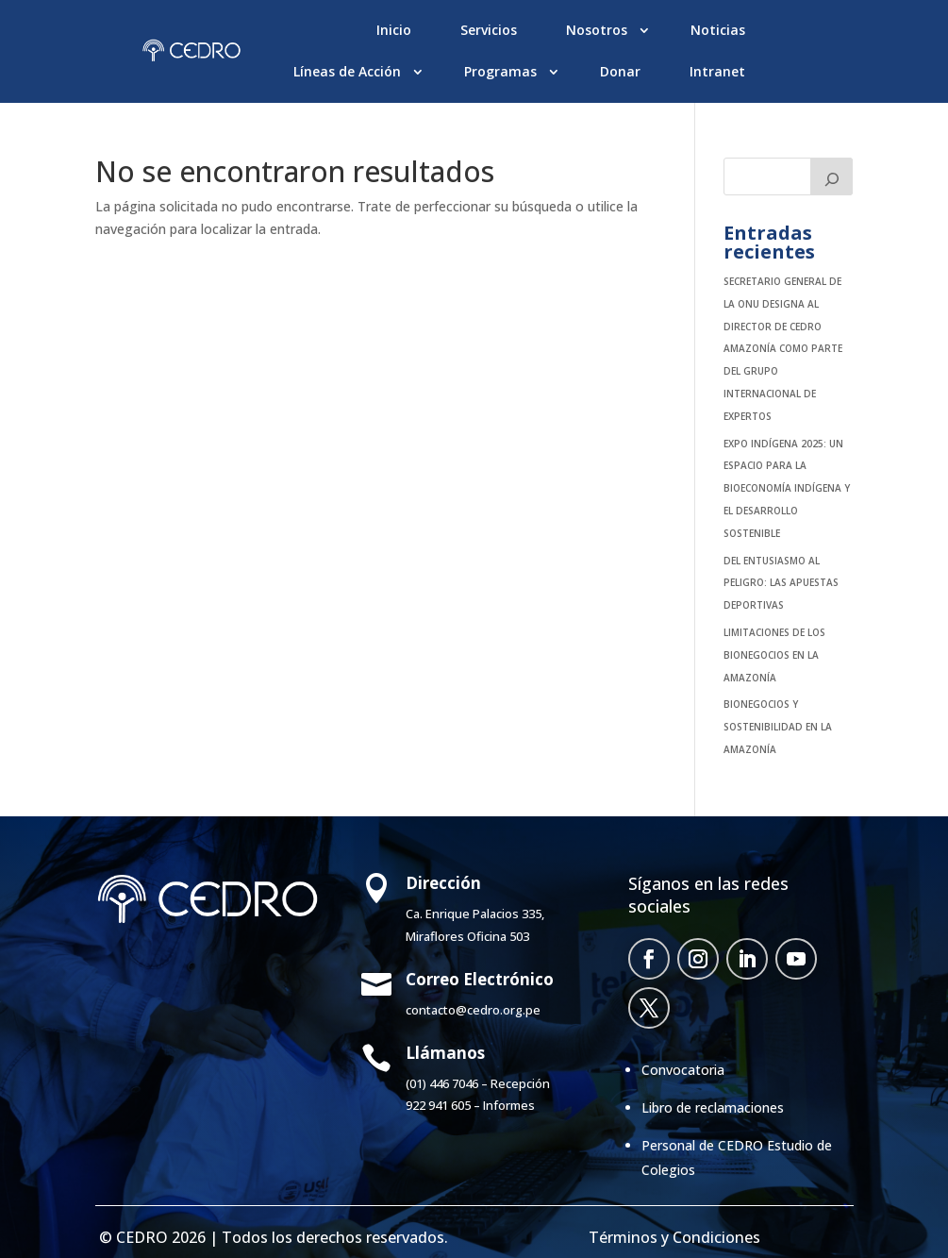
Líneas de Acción (347, 71)
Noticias (717, 30)
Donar (620, 71)
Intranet (717, 71)
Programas (500, 71)
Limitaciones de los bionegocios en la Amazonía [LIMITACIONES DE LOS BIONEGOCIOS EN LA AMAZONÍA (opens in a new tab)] (774, 655)
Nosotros (596, 30)
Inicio (393, 30)
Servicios (488, 30)
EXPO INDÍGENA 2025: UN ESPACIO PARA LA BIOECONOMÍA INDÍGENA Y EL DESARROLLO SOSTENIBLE (786, 488)
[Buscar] (832, 176)
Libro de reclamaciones (712, 1107)
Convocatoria (682, 1070)
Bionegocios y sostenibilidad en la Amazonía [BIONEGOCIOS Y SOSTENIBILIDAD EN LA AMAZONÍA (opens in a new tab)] (777, 726)
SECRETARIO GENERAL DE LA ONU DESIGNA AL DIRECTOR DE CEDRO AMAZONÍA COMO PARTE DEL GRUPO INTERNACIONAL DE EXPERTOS (782, 349)
